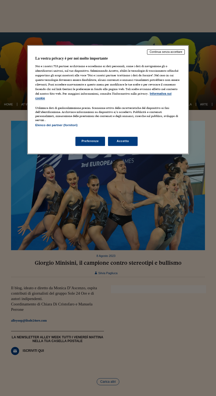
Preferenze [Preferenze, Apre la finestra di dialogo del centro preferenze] (90, 141)
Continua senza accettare (165, 52)
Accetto (123, 141)
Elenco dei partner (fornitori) (56, 125)
